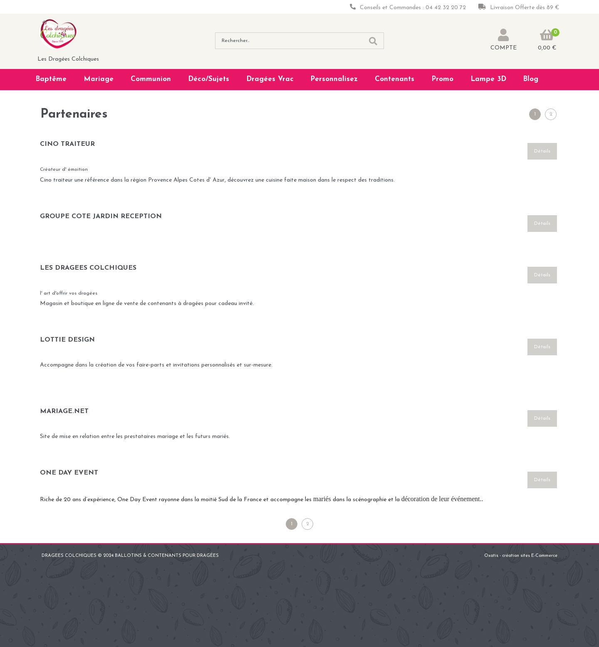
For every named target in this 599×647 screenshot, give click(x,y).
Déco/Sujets (208, 79)
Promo (442, 79)
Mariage (99, 79)
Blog (530, 79)
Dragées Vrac (270, 79)
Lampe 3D (488, 79)
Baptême (51, 79)
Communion (151, 79)
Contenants (394, 79)
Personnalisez (334, 79)
